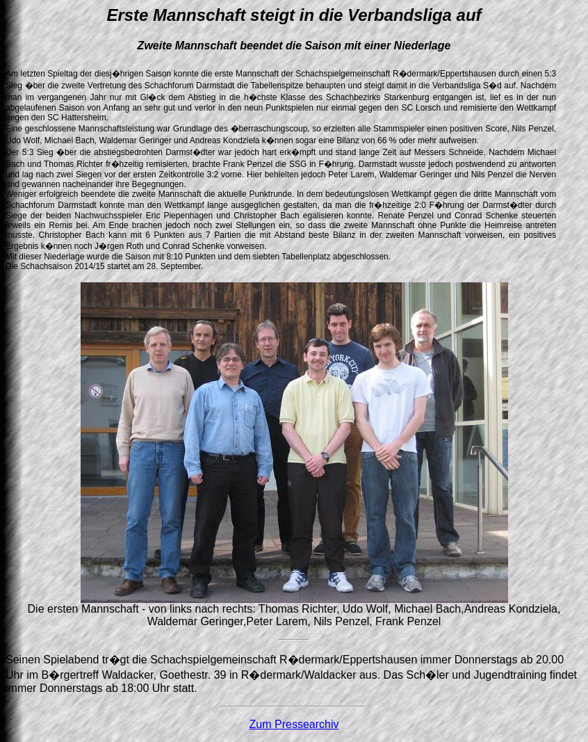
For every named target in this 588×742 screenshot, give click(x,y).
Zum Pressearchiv (294, 724)
